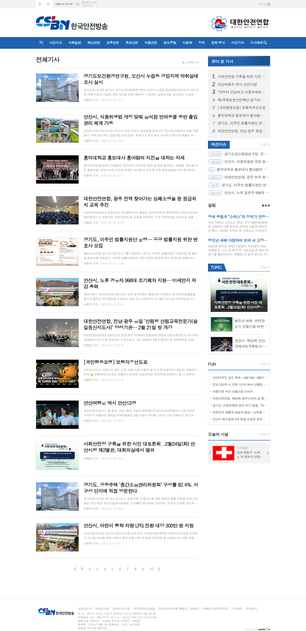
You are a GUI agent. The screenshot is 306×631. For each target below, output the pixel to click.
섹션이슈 (218, 144)
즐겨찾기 (48, 4)
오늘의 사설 (218, 434)
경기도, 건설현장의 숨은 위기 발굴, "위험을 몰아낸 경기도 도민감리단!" (240, 405)
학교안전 (131, 42)
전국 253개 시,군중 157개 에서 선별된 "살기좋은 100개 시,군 (240, 384)
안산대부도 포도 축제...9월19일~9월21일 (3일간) (240, 377)
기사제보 (256, 42)
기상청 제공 (87, 5)
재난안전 (93, 42)
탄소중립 (170, 42)
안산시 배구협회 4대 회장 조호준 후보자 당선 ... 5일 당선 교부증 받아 (240, 419)
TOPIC (216, 267)
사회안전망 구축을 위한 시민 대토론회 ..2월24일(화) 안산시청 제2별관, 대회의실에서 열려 (242, 76)
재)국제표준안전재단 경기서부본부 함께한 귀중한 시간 (242, 100)
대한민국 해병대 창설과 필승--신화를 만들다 (240, 412)
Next (267, 453)
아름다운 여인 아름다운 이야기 (233, 391)
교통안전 (112, 42)
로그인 (262, 4)
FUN (211, 364)
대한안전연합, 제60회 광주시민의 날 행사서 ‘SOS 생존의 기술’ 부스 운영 (240, 398)
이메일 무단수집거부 (215, 608)
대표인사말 (102, 608)
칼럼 (212, 205)
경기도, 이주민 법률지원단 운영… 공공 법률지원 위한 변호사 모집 (242, 123)
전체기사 (193, 62)
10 (151, 568)
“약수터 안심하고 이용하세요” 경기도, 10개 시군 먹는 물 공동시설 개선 (242, 92)
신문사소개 (84, 608)
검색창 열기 (265, 43)
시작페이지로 (40, 4)
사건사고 (55, 42)
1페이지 (263, 206)
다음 (159, 569)
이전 (75, 569)
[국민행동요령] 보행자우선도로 (242, 107)
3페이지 (269, 206)
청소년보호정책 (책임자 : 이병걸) (179, 608)
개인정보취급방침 (144, 608)
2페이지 (266, 206)
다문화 (187, 42)
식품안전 (150, 42)
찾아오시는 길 (121, 608)
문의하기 (251, 608)
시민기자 (237, 42)
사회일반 (74, 42)
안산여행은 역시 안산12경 (237, 84)
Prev (210, 453)
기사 (222, 61)
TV (41, 42)
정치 (201, 42)
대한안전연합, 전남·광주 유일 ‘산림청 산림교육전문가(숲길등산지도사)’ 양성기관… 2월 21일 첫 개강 (242, 131)
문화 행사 (217, 42)
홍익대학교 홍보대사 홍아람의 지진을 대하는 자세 (242, 115)
